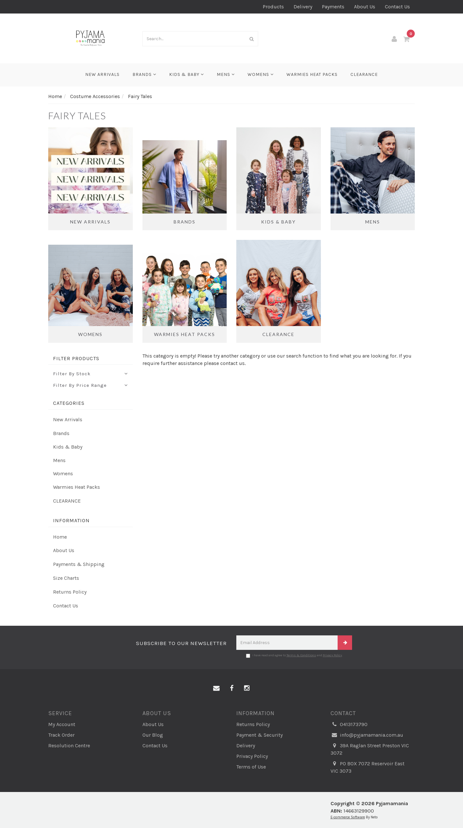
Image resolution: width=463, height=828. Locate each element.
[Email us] (216, 688)
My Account (61, 724)
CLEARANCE (364, 74)
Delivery (303, 7)
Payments (333, 7)
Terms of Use (251, 767)
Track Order (61, 735)
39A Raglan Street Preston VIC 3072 (370, 749)
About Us (364, 7)
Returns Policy (69, 592)
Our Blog (152, 735)
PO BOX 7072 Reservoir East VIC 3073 (367, 767)
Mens (226, 74)
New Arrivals (102, 74)
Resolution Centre (69, 745)
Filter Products (76, 358)
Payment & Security (259, 735)
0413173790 (349, 724)
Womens (261, 74)
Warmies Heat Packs (312, 74)
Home (60, 537)
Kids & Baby (186, 74)
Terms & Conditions (301, 655)
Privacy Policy (332, 655)
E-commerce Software (348, 817)
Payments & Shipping (78, 564)
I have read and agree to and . (294, 655)
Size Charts (66, 578)
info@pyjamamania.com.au (367, 735)
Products (273, 7)
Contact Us (397, 7)
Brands (144, 74)
